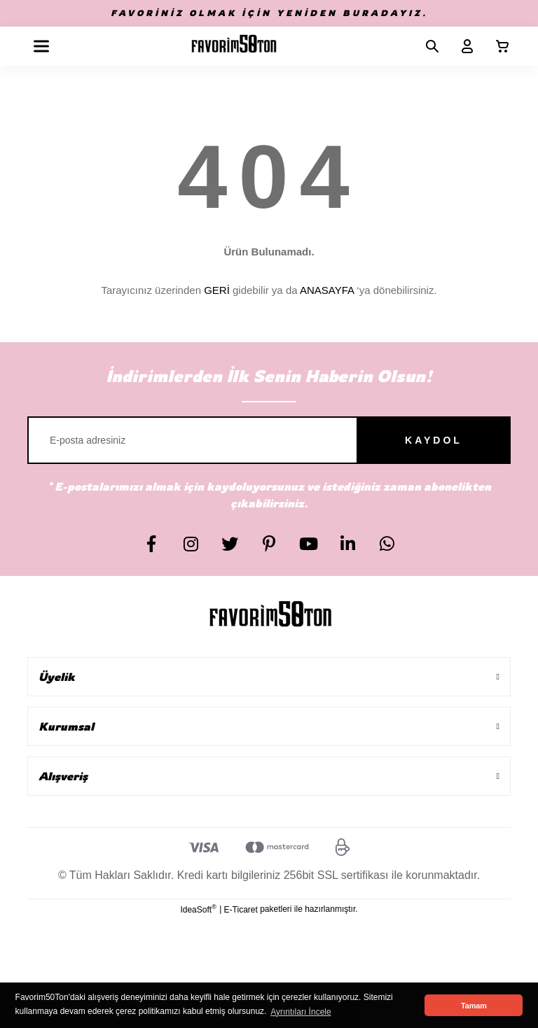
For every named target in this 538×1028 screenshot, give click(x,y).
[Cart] (497, 46)
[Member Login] (462, 46)
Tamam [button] (474, 1005)
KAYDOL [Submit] (433, 440)
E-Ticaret (241, 910)
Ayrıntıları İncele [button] (300, 1012)
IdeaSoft (198, 909)
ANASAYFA (327, 290)
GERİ (217, 290)
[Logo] (234, 46)
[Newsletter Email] (269, 440)
